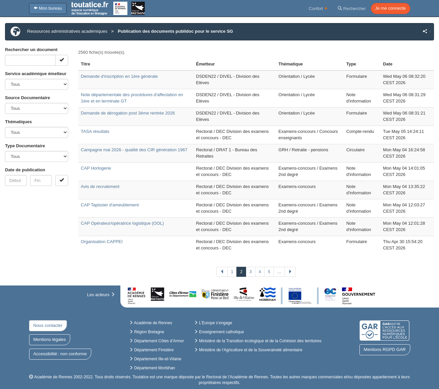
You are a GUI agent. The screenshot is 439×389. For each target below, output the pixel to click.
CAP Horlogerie (96, 168)
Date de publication (25, 169)
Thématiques (18, 121)
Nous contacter (48, 325)
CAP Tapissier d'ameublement (110, 204)
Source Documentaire (27, 97)
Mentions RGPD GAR (385, 349)
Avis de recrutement (100, 186)
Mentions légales (49, 339)
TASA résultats (95, 131)
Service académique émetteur (36, 73)
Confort (318, 8)
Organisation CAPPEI (102, 241)
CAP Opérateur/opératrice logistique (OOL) (122, 223)
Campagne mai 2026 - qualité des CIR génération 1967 (134, 149)
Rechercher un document (31, 49)
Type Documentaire (25, 145)
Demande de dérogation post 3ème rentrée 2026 (128, 113)
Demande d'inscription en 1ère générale (119, 76)
